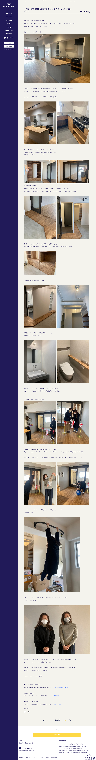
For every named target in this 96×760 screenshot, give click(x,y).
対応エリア (21, 757)
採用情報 (47, 757)
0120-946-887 (27, 748)
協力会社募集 (54, 757)
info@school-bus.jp (26, 743)
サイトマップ (29, 757)
